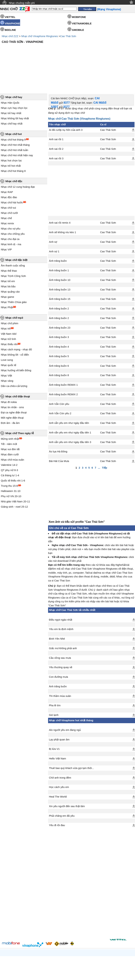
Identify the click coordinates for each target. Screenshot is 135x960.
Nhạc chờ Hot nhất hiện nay (17, 125)
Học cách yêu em (59, 759)
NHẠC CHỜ (9, 9)
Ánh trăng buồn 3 (59, 307)
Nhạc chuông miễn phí (22, 2)
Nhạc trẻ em (8, 251)
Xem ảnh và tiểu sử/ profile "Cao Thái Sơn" (77, 493)
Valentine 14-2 (9, 435)
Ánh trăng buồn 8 (59, 345)
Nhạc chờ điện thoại (17, 366)
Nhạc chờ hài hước (12, 172)
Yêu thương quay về (60, 639)
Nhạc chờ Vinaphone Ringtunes (39, 36)
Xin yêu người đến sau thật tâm (67, 778)
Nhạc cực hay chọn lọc (14, 78)
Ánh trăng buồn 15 (59, 269)
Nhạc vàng (7, 351)
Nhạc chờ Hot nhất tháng (15, 115)
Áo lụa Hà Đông (58, 422)
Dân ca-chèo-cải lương (14, 356)
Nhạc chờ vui (8, 178)
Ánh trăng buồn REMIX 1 (63, 355)
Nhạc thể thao (9, 241)
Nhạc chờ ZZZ (10, 36)
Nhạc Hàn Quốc (10, 73)
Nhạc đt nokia (9, 372)
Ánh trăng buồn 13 (59, 260)
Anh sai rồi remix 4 (59, 193)
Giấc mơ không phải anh (63, 620)
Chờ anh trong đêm (60, 749)
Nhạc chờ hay (13, 67)
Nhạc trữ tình (8, 309)
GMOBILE (78, 29)
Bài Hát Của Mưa (59, 431)
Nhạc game (7, 267)
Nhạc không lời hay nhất (15, 88)
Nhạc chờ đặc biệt (16, 230)
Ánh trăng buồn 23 (59, 298)
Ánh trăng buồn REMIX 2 (63, 364)
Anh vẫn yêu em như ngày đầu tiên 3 (70, 412)
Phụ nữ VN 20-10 (11, 466)
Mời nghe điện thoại (12, 388)
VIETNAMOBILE (81, 23)
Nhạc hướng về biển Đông (16, 340)
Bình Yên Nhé (57, 610)
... (99, 438)
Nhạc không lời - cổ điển (15, 325)
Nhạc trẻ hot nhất (11, 136)
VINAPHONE (12, 23)
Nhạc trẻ (6, 298)
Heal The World (58, 768)
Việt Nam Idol (8, 304)
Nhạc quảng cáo (10, 262)
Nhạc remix (7, 193)
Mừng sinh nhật (10, 409)
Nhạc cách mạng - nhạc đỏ (16, 319)
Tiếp (104, 438)
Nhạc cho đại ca (10, 209)
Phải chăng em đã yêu (61, 788)
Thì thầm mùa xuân (60, 668)
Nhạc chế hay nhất (11, 93)
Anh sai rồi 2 (56, 119)
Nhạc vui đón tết (10, 419)
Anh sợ (53, 212)
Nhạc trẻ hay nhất (11, 83)
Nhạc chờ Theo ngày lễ (19, 403)
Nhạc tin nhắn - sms (12, 377)
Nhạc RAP (7, 162)
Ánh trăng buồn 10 (59, 250)
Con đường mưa (58, 649)
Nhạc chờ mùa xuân (12, 430)
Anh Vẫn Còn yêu (59, 374)
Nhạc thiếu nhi (9, 314)
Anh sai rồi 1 (56, 109)
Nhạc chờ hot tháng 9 (13, 109)
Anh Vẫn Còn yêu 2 (60, 383)
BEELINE (10, 29)
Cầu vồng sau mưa (60, 630)
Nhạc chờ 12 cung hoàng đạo (18, 157)
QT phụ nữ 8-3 (9, 440)
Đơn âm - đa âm (10, 393)
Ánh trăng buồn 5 (59, 326)
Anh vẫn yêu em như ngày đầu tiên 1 (70, 403)
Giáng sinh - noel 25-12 (14, 477)
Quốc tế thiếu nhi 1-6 (13, 450)
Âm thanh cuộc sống (13, 235)
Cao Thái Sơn (68, 36)
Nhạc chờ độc (13, 151)
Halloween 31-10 (10, 461)
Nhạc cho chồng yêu (13, 204)
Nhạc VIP (6, 219)
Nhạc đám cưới (10, 424)
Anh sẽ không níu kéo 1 (62, 202)
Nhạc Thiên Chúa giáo (14, 272)
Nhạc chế (6, 188)
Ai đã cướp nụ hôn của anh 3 (65, 100)
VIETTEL (10, 16)
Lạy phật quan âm (59, 711)
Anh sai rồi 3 (56, 128)
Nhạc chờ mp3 (14, 288)
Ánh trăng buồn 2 (59, 279)
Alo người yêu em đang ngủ (65, 702)
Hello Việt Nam (57, 730)
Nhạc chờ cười (9, 183)
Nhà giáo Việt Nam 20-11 (15, 471)
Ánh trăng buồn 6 (59, 336)
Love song (7, 330)
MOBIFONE (79, 16)
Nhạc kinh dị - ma (11, 214)
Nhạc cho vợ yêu (10, 198)
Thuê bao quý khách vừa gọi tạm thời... (71, 740)
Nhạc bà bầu (8, 256)
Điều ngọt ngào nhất (60, 591)
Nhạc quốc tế (8, 335)
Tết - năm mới (9, 414)
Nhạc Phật (7, 277)
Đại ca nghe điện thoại (14, 382)
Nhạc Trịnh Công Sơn (13, 246)
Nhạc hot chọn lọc (11, 130)
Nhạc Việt (6, 345)
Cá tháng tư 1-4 (10, 445)
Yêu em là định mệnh (61, 601)
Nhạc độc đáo (9, 167)
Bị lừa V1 (54, 721)
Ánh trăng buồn (58, 231)
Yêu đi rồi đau (57, 797)
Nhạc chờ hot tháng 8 (13, 141)
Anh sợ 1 (54, 221)
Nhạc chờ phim (9, 293)
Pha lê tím (55, 677)
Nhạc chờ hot (13, 104)
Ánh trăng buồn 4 (59, 317)
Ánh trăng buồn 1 (59, 240)
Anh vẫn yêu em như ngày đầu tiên (69, 393)
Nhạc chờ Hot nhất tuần (14, 120)
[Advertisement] (67, 54)
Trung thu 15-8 (9, 456)
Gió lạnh (53, 687)
